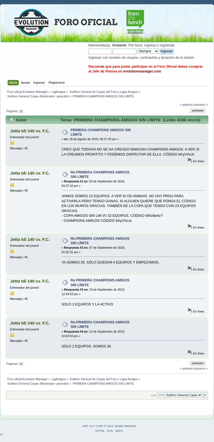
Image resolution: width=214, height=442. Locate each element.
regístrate (167, 45)
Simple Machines (125, 425)
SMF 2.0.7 (88, 425)
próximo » (201, 104)
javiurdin (62, 96)
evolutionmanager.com (142, 71)
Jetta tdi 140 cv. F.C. (30, 130)
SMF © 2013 (105, 425)
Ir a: (153, 395)
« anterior (186, 104)
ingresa (150, 45)
